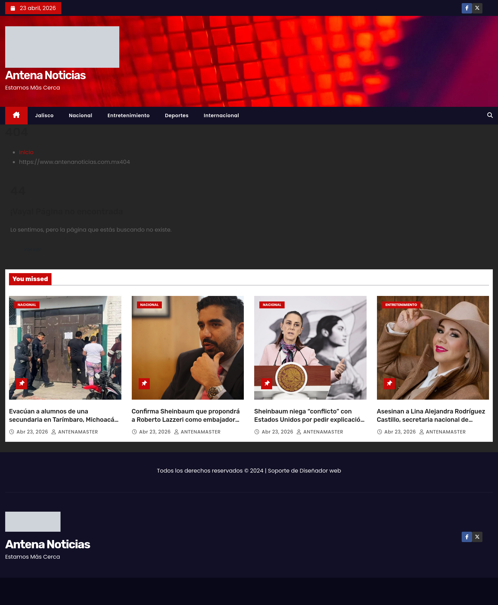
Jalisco (44, 115)
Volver (32, 249)
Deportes (176, 115)
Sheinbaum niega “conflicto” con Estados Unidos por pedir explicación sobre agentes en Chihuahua (309, 420)
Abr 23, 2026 (33, 431)
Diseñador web (320, 471)
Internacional (221, 115)
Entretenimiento (129, 115)
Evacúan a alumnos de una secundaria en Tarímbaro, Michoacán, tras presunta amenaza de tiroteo (64, 420)
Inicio (26, 152)
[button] (490, 115)
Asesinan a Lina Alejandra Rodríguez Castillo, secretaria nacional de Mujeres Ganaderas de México (431, 420)
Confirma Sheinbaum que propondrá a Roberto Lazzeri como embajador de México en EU (186, 420)
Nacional (80, 115)
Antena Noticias (45, 75)
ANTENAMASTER (74, 431)
